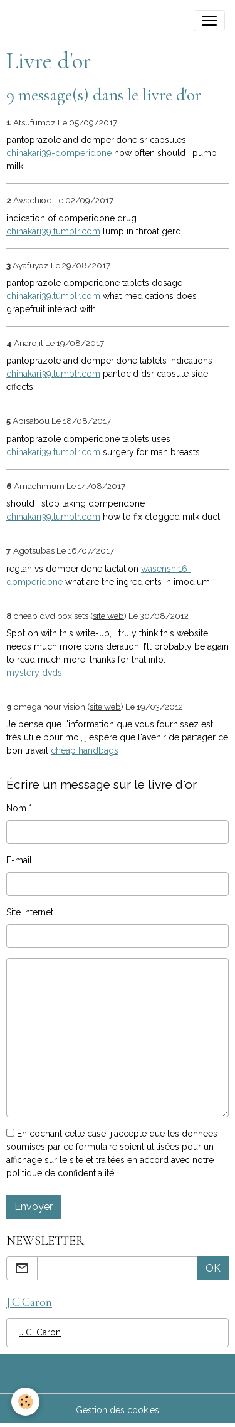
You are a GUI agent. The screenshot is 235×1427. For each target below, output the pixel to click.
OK (213, 1268)
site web (108, 616)
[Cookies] (25, 1402)
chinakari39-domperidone (59, 153)
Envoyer (33, 1207)
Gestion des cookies (117, 1410)
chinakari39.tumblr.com (53, 231)
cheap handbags (84, 750)
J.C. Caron (40, 1332)
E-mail (19, 860)
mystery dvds (34, 673)
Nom (16, 808)
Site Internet (29, 912)
